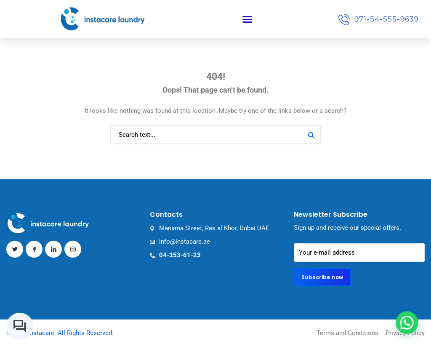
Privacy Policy (405, 333)
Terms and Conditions (347, 333)
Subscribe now (322, 277)
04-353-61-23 (180, 255)
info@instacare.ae (184, 241)
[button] (247, 19)
